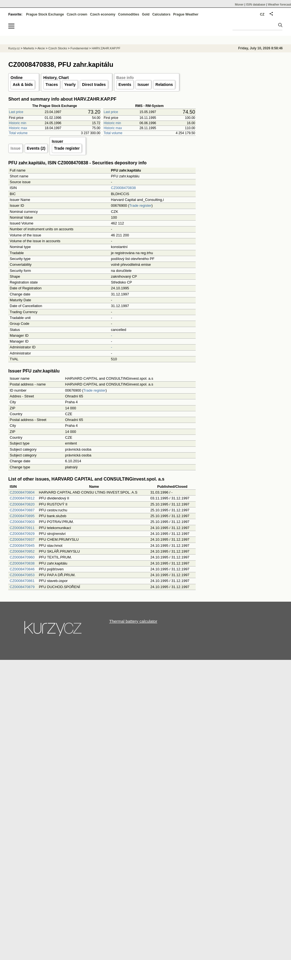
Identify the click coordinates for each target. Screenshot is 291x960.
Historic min (17, 123)
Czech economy (102, 14)
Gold (145, 14)
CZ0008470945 (22, 545)
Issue (16, 148)
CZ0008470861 (22, 581)
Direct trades (94, 84)
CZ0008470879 (22, 587)
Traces (51, 84)
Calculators (161, 14)
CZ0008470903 (22, 522)
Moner (239, 4)
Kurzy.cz (14, 48)
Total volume (18, 133)
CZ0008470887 (22, 510)
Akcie (41, 48)
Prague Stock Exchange (45, 14)
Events (125, 84)
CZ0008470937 (22, 539)
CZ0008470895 (22, 516)
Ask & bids (23, 84)
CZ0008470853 (22, 575)
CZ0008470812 (22, 498)
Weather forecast (279, 4)
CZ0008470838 (123, 188)
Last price (16, 112)
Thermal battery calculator (133, 621)
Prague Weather (185, 14)
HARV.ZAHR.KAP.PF (106, 48)
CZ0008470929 (22, 534)
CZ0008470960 (22, 557)
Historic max (18, 128)
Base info (125, 77)
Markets (28, 48)
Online (17, 77)
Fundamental (79, 48)
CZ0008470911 (22, 528)
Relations (164, 84)
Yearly (70, 84)
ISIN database (256, 4)
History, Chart (56, 77)
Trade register (67, 148)
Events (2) (36, 148)
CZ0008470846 (22, 569)
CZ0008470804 (22, 492)
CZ (262, 14)
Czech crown (77, 14)
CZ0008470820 (22, 504)
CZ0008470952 (22, 551)
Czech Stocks (57, 48)
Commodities (128, 14)
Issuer (143, 84)
